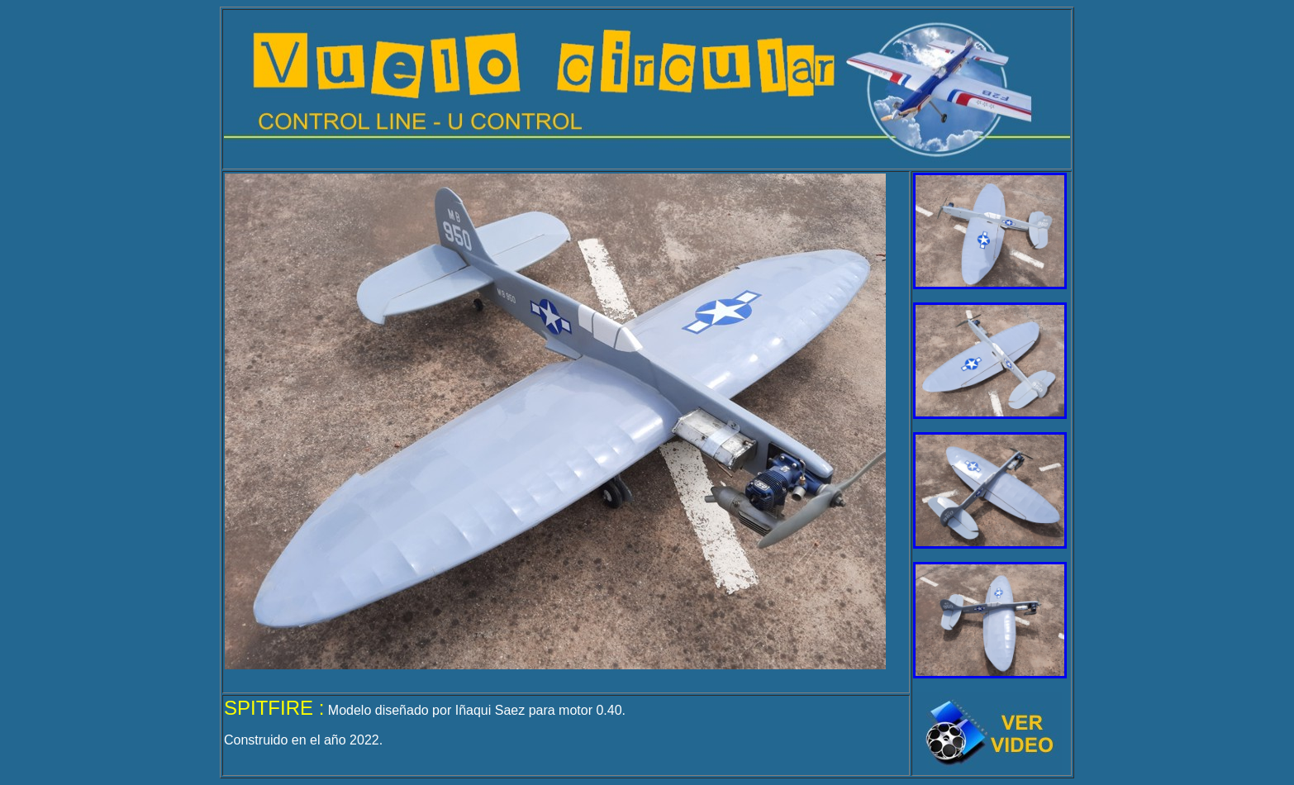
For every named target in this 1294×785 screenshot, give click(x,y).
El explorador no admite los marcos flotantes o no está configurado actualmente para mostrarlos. (555, 421)
